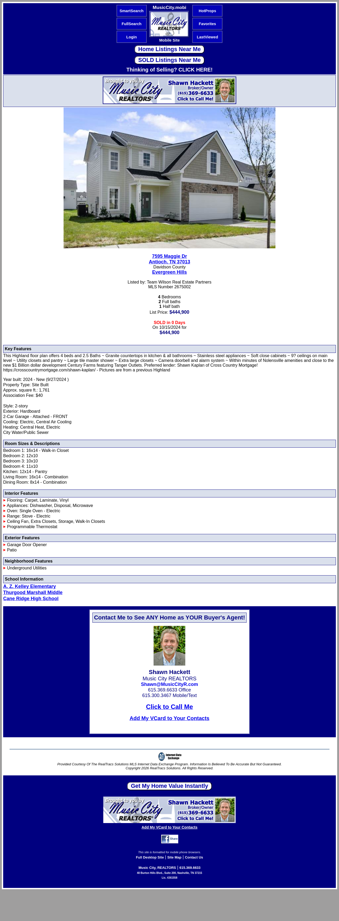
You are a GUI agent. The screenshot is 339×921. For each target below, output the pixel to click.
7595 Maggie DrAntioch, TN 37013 (169, 259)
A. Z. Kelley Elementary (29, 586)
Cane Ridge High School (31, 598)
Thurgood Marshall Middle (33, 592)
